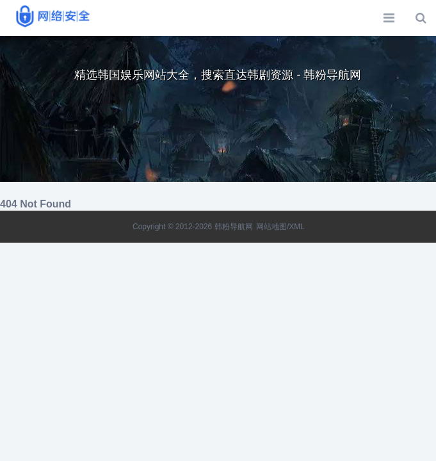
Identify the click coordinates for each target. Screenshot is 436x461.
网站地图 (271, 226)
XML (297, 226)
